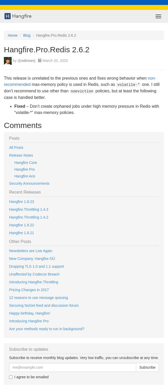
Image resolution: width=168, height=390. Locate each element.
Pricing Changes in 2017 (29, 290)
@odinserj (26, 61)
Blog (26, 35)
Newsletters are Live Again (30, 251)
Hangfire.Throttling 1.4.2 (28, 217)
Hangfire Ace (24, 176)
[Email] (72, 367)
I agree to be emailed (29, 377)
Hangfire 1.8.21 (21, 233)
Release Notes (21, 155)
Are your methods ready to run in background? (46, 329)
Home (12, 35)
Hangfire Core (25, 163)
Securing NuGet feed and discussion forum (44, 305)
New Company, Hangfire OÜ (32, 259)
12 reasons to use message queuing (38, 298)
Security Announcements (29, 183)
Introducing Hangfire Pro (29, 321)
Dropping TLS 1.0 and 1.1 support (36, 266)
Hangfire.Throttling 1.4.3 (28, 209)
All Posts (16, 147)
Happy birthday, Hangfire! (29, 313)
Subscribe (147, 367)
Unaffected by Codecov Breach (34, 274)
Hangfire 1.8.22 (21, 225)
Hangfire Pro (24, 169)
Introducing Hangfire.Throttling (33, 282)
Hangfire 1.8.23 (21, 202)
